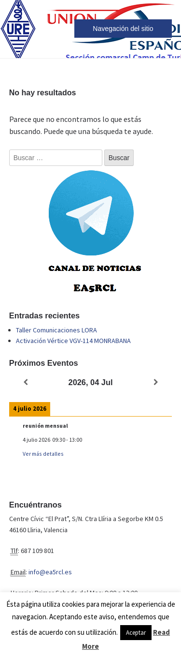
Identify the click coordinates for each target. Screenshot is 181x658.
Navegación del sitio (123, 28)
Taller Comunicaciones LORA (56, 330)
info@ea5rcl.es (50, 572)
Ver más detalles (43, 453)
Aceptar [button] (136, 632)
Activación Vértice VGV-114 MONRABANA (73, 340)
